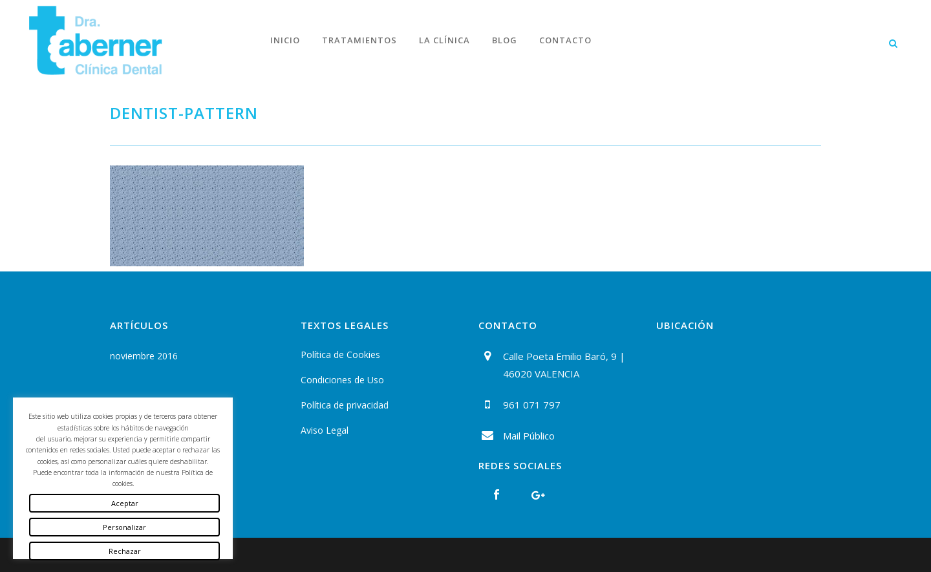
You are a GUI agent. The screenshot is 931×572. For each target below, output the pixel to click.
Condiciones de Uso (342, 380)
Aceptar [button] (124, 503)
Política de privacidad (345, 405)
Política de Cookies (340, 354)
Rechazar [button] (125, 551)
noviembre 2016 (144, 356)
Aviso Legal (324, 430)
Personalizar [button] (124, 527)
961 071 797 (532, 404)
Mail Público (529, 435)
